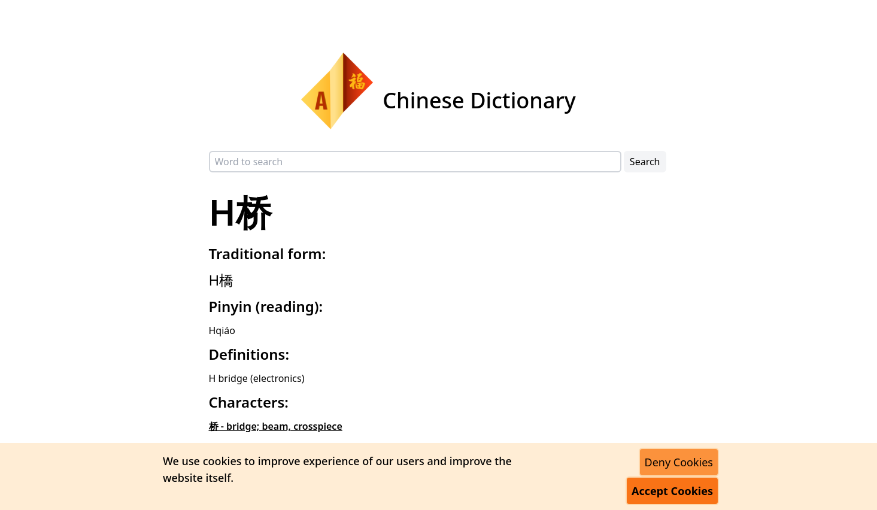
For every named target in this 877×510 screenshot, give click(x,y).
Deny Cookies (679, 462)
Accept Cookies (672, 491)
